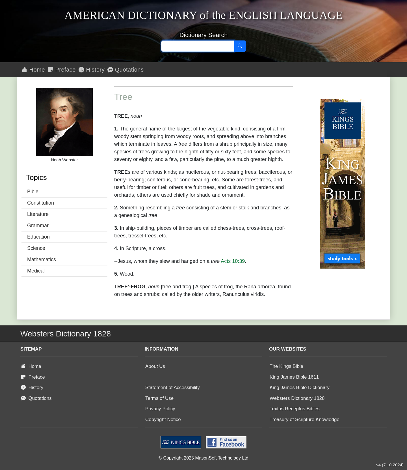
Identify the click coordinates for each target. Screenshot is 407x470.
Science (36, 248)
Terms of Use (159, 398)
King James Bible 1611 (294, 377)
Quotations (125, 69)
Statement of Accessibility (172, 387)
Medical (36, 271)
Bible (32, 191)
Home (33, 69)
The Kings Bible (286, 366)
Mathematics (41, 259)
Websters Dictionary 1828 (297, 398)
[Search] (240, 46)
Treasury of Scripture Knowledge (304, 419)
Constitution (40, 203)
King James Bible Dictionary (300, 387)
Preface (62, 69)
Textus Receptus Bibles (295, 408)
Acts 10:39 (233, 261)
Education (38, 237)
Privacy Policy (160, 408)
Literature (38, 214)
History (92, 69)
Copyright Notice (163, 419)
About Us (155, 366)
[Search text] (197, 46)
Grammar (38, 225)
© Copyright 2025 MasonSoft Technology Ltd (203, 458)
